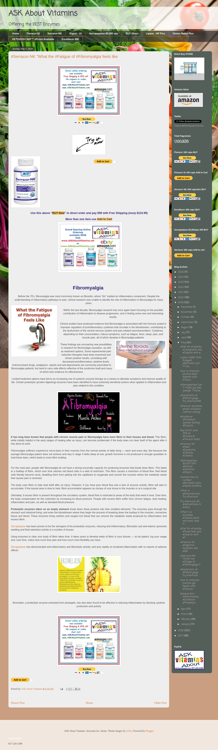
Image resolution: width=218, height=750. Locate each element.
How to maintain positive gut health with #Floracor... (189, 584)
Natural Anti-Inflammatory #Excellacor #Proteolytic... (189, 598)
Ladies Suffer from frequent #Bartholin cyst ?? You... (191, 362)
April (184, 609)
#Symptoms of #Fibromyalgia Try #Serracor (189, 572)
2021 (181, 292)
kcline (129, 731)
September (187, 322)
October (186, 317)
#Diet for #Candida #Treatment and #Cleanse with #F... (190, 533)
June (184, 337)
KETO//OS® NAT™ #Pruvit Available (33, 39)
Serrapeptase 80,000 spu (103, 33)
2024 (181, 277)
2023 (181, 282)
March (185, 614)
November (187, 312)
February (186, 619)
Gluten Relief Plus (183, 33)
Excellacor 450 (70, 39)
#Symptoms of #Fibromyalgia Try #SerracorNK (190, 398)
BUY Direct (132, 33)
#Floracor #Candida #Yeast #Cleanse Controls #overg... (191, 409)
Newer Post (18, 702)
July (183, 332)
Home (15, 33)
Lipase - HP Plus (155, 33)
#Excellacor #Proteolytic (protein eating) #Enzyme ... (190, 421)
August (185, 327)
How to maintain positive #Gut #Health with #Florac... (189, 375)
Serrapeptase (18, 526)
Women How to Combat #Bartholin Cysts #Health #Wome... (191, 481)
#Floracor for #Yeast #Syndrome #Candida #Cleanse (187, 450)
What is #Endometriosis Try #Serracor (190, 493)
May (184, 343)
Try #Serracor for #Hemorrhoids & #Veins (190, 504)
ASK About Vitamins (42, 13)
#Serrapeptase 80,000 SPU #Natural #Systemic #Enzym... (188, 466)
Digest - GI (75, 33)
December (187, 307)
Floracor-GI (33, 33)
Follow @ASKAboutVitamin (189, 126)
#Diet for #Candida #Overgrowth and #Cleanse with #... (191, 350)
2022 (181, 287)
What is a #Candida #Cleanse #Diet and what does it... (189, 518)
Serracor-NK (54, 33)
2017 (181, 636)
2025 (181, 272)
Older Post (160, 702)
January (186, 624)
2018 (181, 630)
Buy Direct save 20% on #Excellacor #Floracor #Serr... (190, 435)
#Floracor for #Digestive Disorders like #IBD (189, 547)
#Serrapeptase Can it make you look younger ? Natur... (191, 388)
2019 (181, 302)
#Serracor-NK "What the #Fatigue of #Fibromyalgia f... (190, 560)
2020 (181, 297)
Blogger (149, 731)
